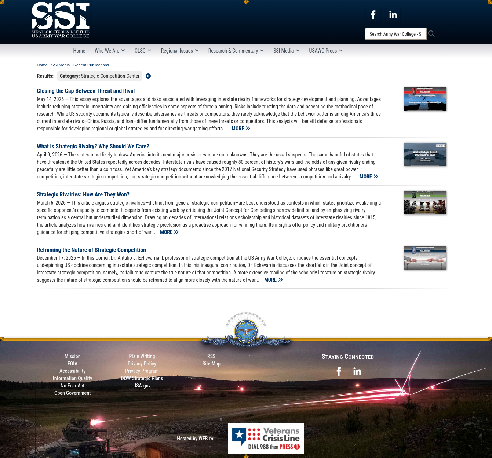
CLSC (143, 51)
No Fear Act (72, 386)
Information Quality (72, 378)
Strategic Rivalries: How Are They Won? (83, 194)
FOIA (72, 364)
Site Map (212, 364)
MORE (241, 128)
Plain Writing (142, 356)
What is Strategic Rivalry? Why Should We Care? (93, 146)
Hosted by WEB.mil (196, 438)
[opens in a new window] (373, 14)
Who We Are (110, 51)
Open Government (72, 393)
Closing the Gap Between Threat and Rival (86, 90)
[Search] (396, 34)
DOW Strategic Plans (142, 378)
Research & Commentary (236, 51)
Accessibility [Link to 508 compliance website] (72, 371)
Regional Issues (180, 51)
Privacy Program (142, 371)
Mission (73, 356)
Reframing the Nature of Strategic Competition (91, 249)
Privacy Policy (142, 364)
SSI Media (286, 51)
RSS (211, 356)
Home (79, 51)
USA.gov (142, 386)
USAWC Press (326, 51)
